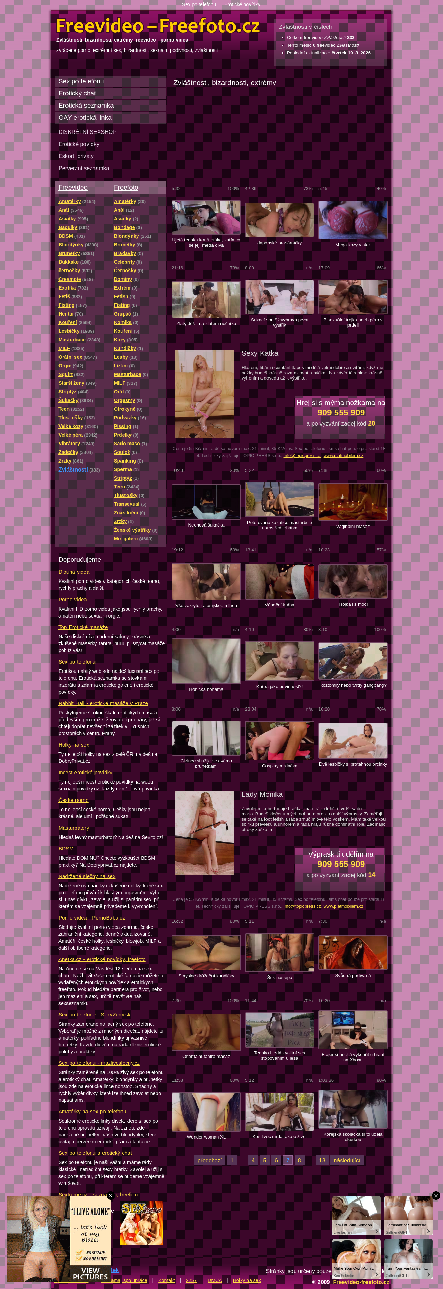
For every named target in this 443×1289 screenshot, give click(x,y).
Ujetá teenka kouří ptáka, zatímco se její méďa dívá (206, 242)
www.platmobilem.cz (344, 455)
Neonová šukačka (206, 525)
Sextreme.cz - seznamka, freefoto (98, 1194)
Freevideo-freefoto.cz (361, 1282)
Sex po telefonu (199, 4)
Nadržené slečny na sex (86, 876)
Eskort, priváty (76, 156)
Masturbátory (73, 828)
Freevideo (73, 187)
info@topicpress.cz (302, 455)
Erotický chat (77, 93)
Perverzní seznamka (83, 168)
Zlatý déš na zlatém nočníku (206, 323)
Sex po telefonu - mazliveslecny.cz (99, 1063)
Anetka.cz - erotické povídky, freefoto (102, 959)
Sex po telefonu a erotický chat (95, 1153)
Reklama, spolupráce (124, 1280)
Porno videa (72, 599)
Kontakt (166, 1280)
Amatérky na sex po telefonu (92, 1111)
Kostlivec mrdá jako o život (280, 1136)
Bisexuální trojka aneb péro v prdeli (353, 322)
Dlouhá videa (73, 572)
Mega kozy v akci (353, 244)
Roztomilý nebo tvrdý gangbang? (353, 685)
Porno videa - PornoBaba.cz (91, 918)
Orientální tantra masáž (206, 1056)
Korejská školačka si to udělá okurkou (353, 1137)
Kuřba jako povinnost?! (279, 686)
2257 (191, 1280)
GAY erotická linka (85, 117)
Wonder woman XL (206, 1137)
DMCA (215, 1280)
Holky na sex (73, 745)
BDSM (66, 848)
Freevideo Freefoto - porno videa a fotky (158, 25)
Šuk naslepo (279, 977)
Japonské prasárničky (279, 242)
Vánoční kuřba (279, 604)
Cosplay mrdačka (279, 765)
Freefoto (126, 187)
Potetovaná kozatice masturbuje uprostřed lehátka (279, 525)
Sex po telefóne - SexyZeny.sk (94, 1014)
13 (322, 1160)
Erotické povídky (242, 4)
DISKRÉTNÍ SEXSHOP (87, 132)
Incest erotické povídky (85, 772)
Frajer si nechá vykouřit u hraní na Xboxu (353, 1057)
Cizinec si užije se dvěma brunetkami (206, 763)
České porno (73, 800)
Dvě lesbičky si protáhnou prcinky (353, 764)
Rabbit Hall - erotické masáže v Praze (103, 703)
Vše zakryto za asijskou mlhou (206, 605)
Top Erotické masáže (83, 627)
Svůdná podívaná (353, 975)
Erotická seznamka (86, 105)
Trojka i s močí (353, 604)
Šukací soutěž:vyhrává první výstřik (279, 322)
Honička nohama (206, 689)
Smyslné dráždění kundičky (206, 975)
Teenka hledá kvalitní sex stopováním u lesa (279, 1055)
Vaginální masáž (353, 526)
